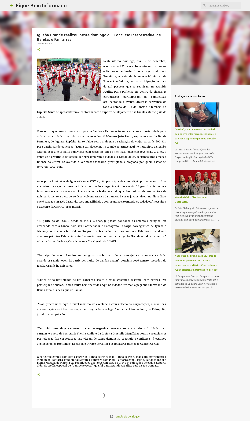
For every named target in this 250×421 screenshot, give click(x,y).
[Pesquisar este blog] (224, 5)
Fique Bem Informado (41, 5)
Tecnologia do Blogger (125, 416)
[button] (39, 50)
